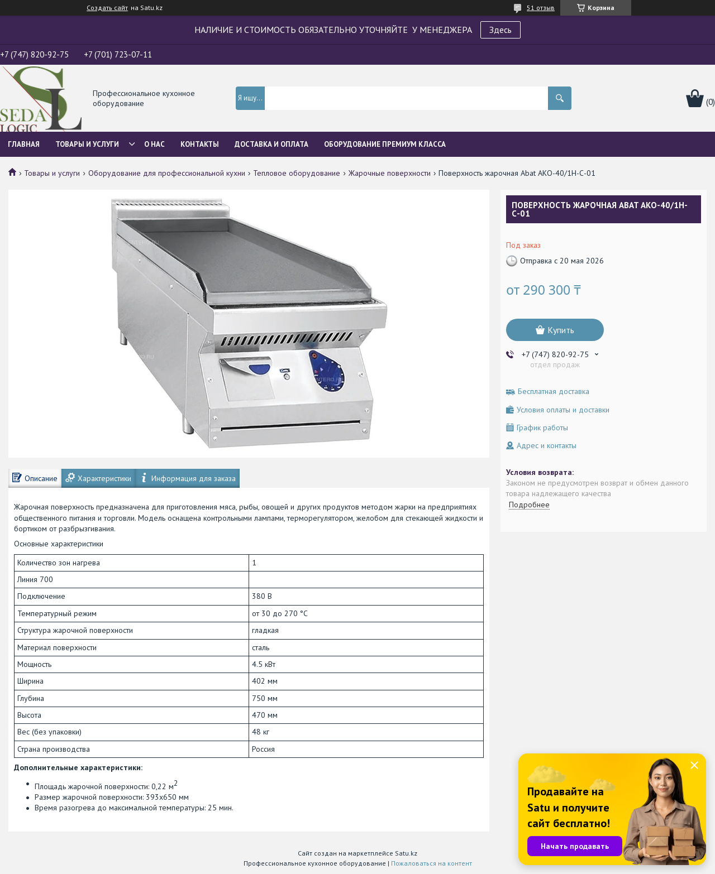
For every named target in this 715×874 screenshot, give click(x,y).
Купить (560, 329)
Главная (24, 144)
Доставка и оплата (271, 144)
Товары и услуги (87, 144)
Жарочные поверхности (390, 173)
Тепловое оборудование (296, 173)
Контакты (199, 144)
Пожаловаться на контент (431, 863)
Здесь (500, 29)
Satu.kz (406, 853)
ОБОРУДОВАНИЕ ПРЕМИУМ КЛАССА (385, 144)
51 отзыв (541, 7)
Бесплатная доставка (553, 391)
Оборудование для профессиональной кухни (166, 173)
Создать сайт (107, 8)
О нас (154, 144)
